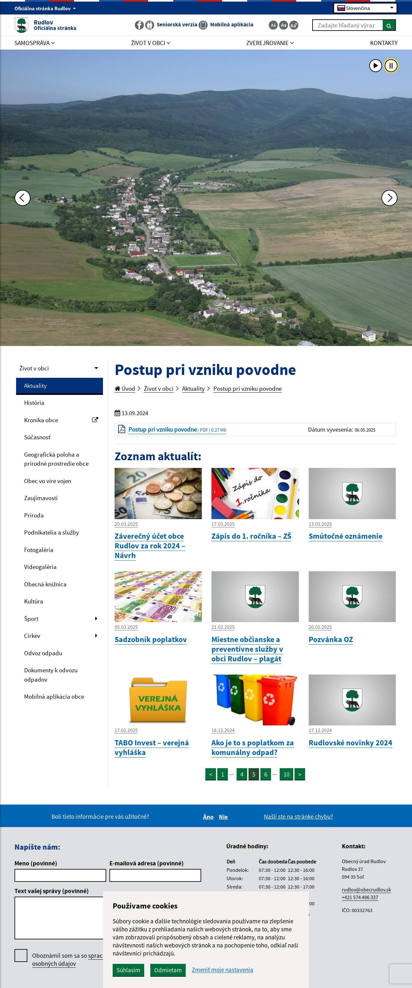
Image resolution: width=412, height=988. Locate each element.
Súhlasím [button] (128, 970)
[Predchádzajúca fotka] (22, 198)
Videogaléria (40, 567)
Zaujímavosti (41, 498)
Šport (31, 618)
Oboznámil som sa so (77, 960)
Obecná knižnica (45, 584)
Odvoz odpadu (43, 653)
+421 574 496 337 (360, 897)
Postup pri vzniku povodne (247, 388)
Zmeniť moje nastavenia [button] (222, 970)
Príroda (34, 515)
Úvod (125, 388)
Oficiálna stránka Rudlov (45, 8)
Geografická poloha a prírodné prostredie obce (56, 459)
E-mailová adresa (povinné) (146, 863)
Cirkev (32, 635)
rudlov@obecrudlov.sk (366, 889)
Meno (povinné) (35, 863)
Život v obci (34, 368)
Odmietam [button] (168, 970)
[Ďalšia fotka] (389, 198)
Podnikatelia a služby (51, 532)
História (34, 402)
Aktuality (35, 385)
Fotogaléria (38, 550)
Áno (209, 817)
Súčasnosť (37, 437)
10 (286, 774)
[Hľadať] (389, 25)
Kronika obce (61, 420)
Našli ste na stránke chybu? (298, 816)
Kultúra (33, 601)
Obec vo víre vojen (47, 481)
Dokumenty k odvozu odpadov (51, 674)
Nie (224, 817)
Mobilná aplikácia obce (54, 696)
